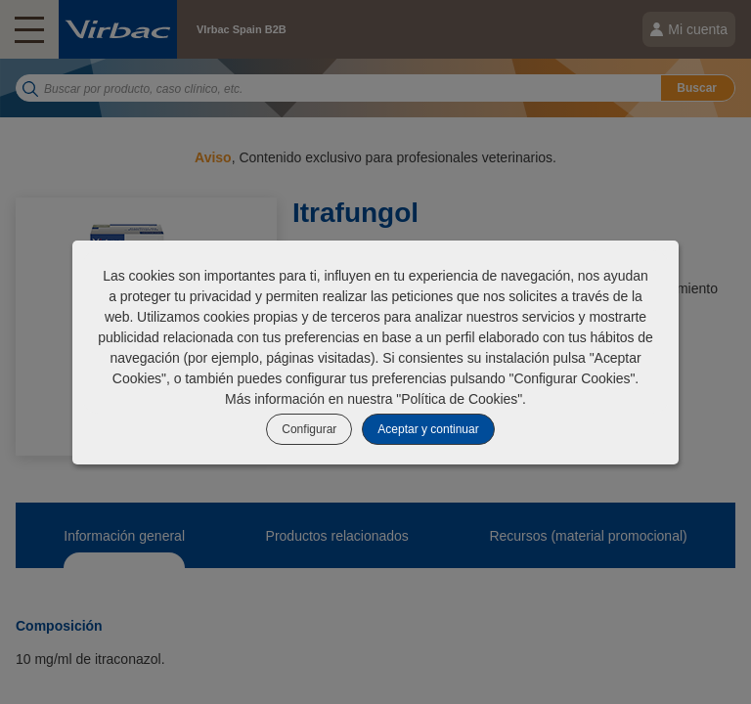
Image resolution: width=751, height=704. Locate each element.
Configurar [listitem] (309, 429)
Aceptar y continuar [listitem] (427, 429)
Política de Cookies (459, 399)
